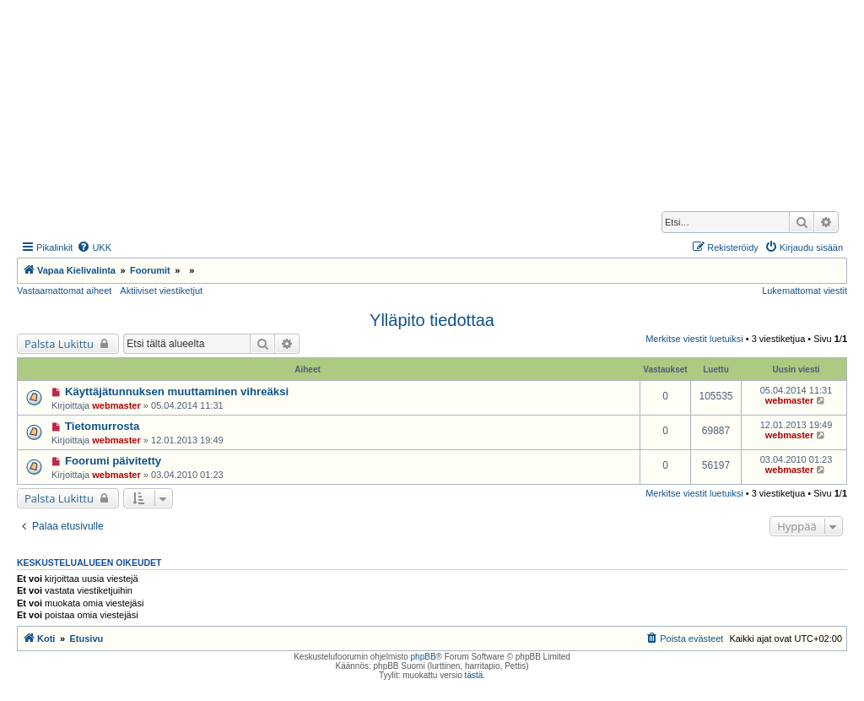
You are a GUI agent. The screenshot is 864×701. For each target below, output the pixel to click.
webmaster (116, 405)
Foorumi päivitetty (113, 460)
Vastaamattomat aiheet (64, 290)
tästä (474, 675)
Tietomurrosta (102, 426)
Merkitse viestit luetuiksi (694, 339)
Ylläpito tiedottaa (432, 320)
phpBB (423, 656)
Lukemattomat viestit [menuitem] (804, 290)
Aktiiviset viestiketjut (161, 290)
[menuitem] (94, 247)
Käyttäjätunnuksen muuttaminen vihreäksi (177, 391)
